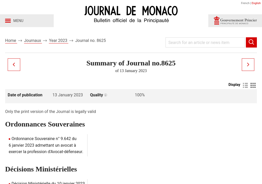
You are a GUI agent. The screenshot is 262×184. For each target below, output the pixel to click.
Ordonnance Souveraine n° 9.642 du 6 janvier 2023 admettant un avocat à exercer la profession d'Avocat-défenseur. (46, 145)
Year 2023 (58, 40)
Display (234, 85)
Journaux (33, 40)
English (256, 3)
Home (11, 40)
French (245, 3)
